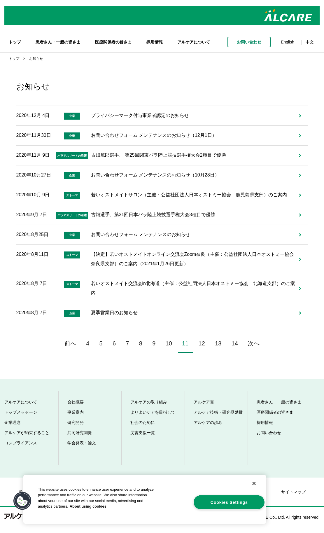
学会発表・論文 (81, 443)
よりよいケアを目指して (152, 412)
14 (236, 343)
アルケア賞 (204, 402)
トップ (15, 42)
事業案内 (75, 412)
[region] (144, 499)
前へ (68, 343)
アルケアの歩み (208, 422)
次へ (256, 343)
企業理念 (12, 422)
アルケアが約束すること (26, 432)
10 (169, 343)
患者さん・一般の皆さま (58, 42)
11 (186, 343)
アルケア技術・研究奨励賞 (218, 412)
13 (219, 343)
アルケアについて (193, 42)
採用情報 (154, 42)
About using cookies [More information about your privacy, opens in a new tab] (88, 506)
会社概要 (75, 402)
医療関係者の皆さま (113, 42)
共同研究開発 (79, 432)
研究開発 (75, 422)
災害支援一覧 (142, 432)
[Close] (254, 483)
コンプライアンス (20, 443)
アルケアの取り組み (148, 402)
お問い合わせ (249, 42)
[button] (22, 501)
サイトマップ (293, 492)
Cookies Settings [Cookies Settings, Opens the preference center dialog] (229, 502)
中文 (310, 42)
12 (202, 343)
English (287, 42)
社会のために (142, 422)
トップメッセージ (20, 412)
